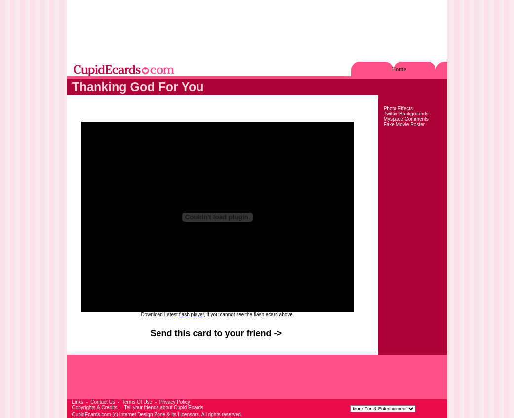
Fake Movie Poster (404, 124)
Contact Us (102, 402)
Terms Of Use (137, 402)
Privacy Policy (174, 402)
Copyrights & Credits (95, 407)
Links (77, 402)
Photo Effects (398, 108)
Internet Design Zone (142, 414)
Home (399, 69)
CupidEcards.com (91, 414)
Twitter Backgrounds (406, 113)
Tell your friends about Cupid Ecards (163, 407)
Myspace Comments (406, 119)
